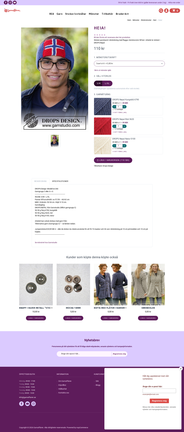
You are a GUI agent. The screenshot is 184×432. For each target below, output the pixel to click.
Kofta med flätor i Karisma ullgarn (115, 307)
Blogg (98, 385)
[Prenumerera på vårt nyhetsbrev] (92, 354)
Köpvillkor (62, 385)
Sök (97, 381)
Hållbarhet (62, 389)
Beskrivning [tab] (40, 181)
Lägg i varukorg (36, 318)
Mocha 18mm (73, 307)
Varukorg (137, 393)
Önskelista (137, 397)
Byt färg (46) (119, 112)
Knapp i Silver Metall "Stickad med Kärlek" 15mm (48, 307)
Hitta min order (174, 3)
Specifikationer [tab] (60, 181)
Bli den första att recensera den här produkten (112, 37)
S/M (99, 83)
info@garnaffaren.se (27, 397)
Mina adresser (138, 389)
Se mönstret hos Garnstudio (46, 242)
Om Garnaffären (64, 381)
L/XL (107, 83)
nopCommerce (82, 427)
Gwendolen (148, 307)
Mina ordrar (137, 385)
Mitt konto (137, 381)
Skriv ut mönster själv (102, 70)
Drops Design (108, 166)
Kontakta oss (63, 393)
